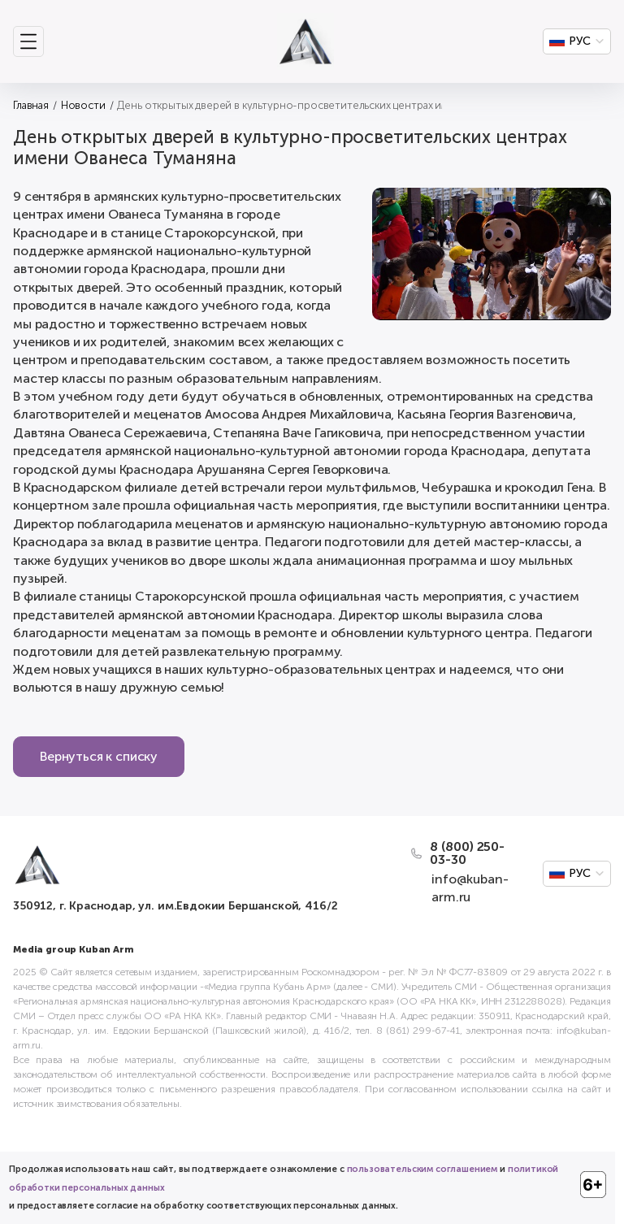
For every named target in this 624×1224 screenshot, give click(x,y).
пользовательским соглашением (422, 1169)
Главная (31, 105)
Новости (83, 105)
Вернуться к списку (99, 756)
